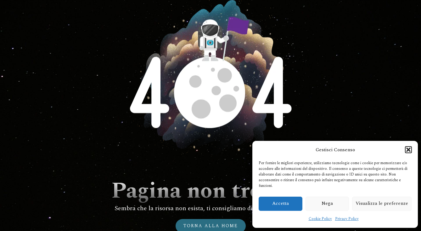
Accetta (280, 203)
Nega (327, 203)
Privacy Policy (347, 219)
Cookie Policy (320, 219)
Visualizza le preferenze (382, 203)
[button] (408, 150)
